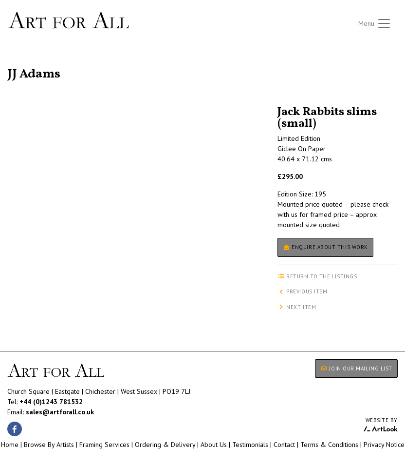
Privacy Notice (384, 444)
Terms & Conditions (329, 444)
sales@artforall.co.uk (60, 411)
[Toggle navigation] (374, 23)
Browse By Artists (49, 444)
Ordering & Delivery (165, 444)
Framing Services (104, 444)
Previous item (302, 291)
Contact (284, 444)
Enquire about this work (325, 247)
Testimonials (250, 444)
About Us (214, 444)
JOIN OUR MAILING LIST (356, 368)
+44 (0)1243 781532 (51, 401)
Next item (296, 307)
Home (9, 444)
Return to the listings (42, 62)
